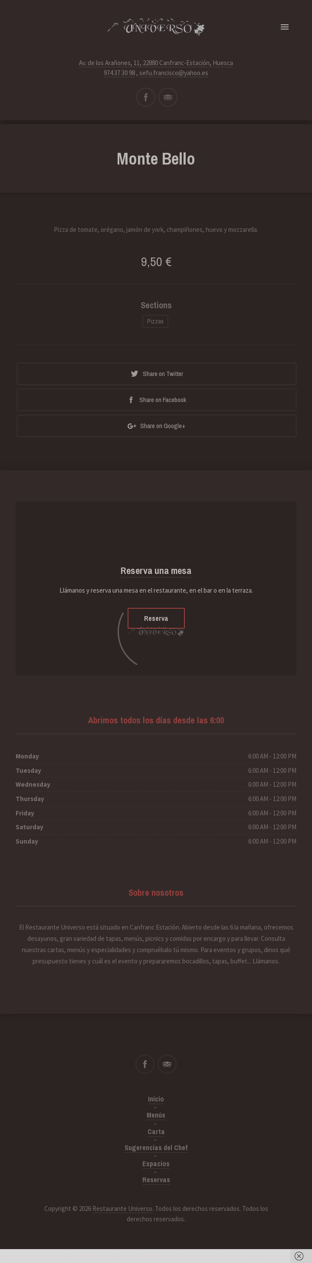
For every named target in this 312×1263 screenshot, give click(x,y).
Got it (273, 1256)
